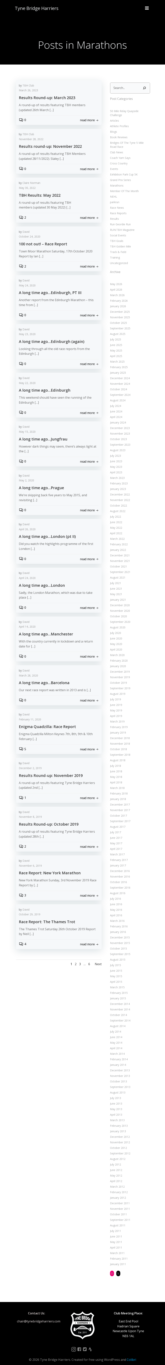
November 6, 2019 (30, 866)
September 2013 (119, 1082)
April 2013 (115, 1110)
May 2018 (115, 772)
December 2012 (119, 1132)
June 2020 (115, 633)
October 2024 (117, 384)
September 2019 (119, 683)
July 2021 (114, 578)
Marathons (116, 180)
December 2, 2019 (30, 768)
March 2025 (116, 357)
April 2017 (115, 844)
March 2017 (116, 849)
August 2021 (117, 573)
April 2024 (115, 412)
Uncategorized (118, 258)
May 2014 (115, 1038)
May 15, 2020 (27, 432)
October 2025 (117, 318)
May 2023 (115, 462)
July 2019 (114, 694)
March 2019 (116, 716)
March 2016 (116, 916)
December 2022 (119, 489)
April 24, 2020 (27, 578)
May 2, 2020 (26, 481)
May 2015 (115, 971)
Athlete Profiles (118, 121)
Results (113, 214)
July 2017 (114, 827)
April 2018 (115, 777)
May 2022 (115, 523)
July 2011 (114, 1226)
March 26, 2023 (28, 91)
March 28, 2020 (28, 676)
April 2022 (115, 528)
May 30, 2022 (27, 188)
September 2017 (119, 816)
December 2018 (119, 733)
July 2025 (114, 334)
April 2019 (115, 711)
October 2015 (117, 944)
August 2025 (117, 329)
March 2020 (116, 650)
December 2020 (119, 600)
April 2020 (115, 645)
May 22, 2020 (27, 383)
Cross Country (118, 158)
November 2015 (119, 938)
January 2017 (117, 860)
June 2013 (115, 1099)
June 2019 (115, 700)
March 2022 (116, 534)
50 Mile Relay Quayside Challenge (130, 110)
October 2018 (117, 744)
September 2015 (119, 949)
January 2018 (117, 794)
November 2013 (119, 1071)
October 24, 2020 (29, 237)
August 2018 (117, 755)
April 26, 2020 (27, 530)
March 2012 (116, 1182)
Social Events (117, 230)
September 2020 (119, 617)
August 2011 (117, 1220)
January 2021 (117, 595)
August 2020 (117, 622)
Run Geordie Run (119, 219)
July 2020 (114, 628)
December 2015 (119, 932)
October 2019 (117, 678)
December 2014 (119, 999)
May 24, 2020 (27, 286)
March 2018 (116, 783)
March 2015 (116, 982)
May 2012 (115, 1171)
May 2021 (115, 589)
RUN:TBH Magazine (121, 225)
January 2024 (117, 417)
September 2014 (119, 1015)
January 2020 (117, 661)
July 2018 (114, 761)
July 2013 (114, 1093)
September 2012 (119, 1148)
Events (113, 164)
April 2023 (115, 467)
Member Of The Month (123, 186)
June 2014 (115, 1032)
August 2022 (117, 506)
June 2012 (115, 1165)
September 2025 (119, 323)
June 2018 (115, 766)
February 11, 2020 (30, 720)
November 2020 (119, 606)
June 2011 (115, 1231)
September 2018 (119, 750)
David (25, 232)
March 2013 (116, 1115)
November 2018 (119, 739)
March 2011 (116, 1248)
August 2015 (117, 955)
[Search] (145, 87)
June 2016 (115, 899)
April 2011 (115, 1243)
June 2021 (115, 584)
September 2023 (119, 440)
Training (114, 252)
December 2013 (119, 1065)
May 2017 (115, 838)
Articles (113, 115)
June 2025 (115, 340)
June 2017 (115, 833)
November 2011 (119, 1204)
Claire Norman (31, 183)
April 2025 (115, 351)
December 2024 (119, 373)
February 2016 (118, 921)
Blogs (112, 126)
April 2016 (115, 910)
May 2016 (115, 905)
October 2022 (117, 501)
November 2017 (119, 805)
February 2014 (118, 1054)
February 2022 (118, 539)
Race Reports (117, 208)
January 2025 (117, 368)
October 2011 (117, 1209)
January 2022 (117, 545)
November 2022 (119, 495)
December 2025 (119, 307)
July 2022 (114, 512)
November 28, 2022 (31, 139)
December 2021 (119, 550)
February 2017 (118, 855)
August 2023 (117, 445)
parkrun (114, 197)
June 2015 (115, 966)
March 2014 (116, 1049)
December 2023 (119, 423)
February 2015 (118, 988)
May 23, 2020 (27, 335)
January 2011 (117, 1259)
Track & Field (117, 247)
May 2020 (115, 639)
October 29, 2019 (29, 915)
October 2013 (117, 1076)
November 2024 (119, 379)
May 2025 (115, 346)
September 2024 (119, 390)
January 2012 (117, 1193)
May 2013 (115, 1104)
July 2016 (114, 894)
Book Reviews (118, 132)
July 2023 (114, 451)
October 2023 (117, 434)
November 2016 (119, 872)
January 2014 (117, 1060)
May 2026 (115, 279)
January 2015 (117, 993)
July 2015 (114, 960)
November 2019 (119, 672)
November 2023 (119, 429)
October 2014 (117, 1010)
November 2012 (119, 1137)
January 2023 (117, 484)
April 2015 (115, 977)
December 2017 (119, 800)
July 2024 (114, 401)
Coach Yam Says (119, 153)
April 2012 (115, 1176)
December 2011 (119, 1198)
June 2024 (115, 406)
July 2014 (114, 1027)
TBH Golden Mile (119, 241)
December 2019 (119, 667)
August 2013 (117, 1087)
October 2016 (117, 877)
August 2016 (117, 888)
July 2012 (114, 1159)
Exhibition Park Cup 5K (123, 169)
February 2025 (118, 362)
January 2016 (117, 927)
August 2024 (117, 395)
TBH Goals (116, 236)
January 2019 (117, 728)
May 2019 (115, 705)
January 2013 (117, 1126)
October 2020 (117, 611)
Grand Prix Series (119, 175)
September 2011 (119, 1215)
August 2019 (117, 689)
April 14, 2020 (27, 627)
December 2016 (119, 866)
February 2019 (118, 722)
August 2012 (117, 1154)
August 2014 (117, 1021)
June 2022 (115, 517)
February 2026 (118, 296)
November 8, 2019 (30, 817)
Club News (115, 147)
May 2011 (115, 1237)
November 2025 (119, 312)
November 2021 (119, 556)
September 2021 (119, 567)
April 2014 (115, 1043)
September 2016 (119, 883)
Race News (116, 202)
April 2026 (115, 285)
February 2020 (118, 656)
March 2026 (116, 290)
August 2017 (117, 822)
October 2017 (117, 811)
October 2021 (117, 561)
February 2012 (118, 1187)
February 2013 (118, 1121)
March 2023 (116, 473)
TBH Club (28, 86)
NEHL (112, 191)
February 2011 (118, 1254)
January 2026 (117, 301)
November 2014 (119, 1004)
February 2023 (118, 478)
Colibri (131, 1355)
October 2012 (117, 1143)
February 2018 (118, 788)
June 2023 (115, 456)
